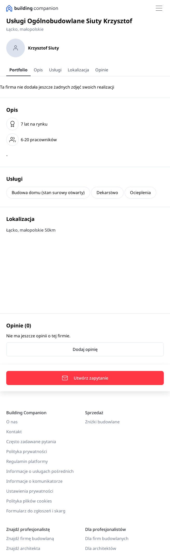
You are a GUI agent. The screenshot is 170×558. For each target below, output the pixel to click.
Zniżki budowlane (102, 422)
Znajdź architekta (23, 548)
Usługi (55, 70)
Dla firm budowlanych (106, 538)
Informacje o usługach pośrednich (40, 471)
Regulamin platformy (27, 461)
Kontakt (14, 432)
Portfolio (18, 70)
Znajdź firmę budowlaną (30, 538)
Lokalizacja (78, 70)
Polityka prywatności (26, 451)
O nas (12, 422)
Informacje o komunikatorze (34, 481)
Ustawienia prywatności (29, 491)
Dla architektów (100, 548)
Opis (38, 70)
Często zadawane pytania (31, 441)
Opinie (101, 70)
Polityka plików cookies (29, 501)
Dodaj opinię (85, 349)
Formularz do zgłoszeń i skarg (35, 511)
